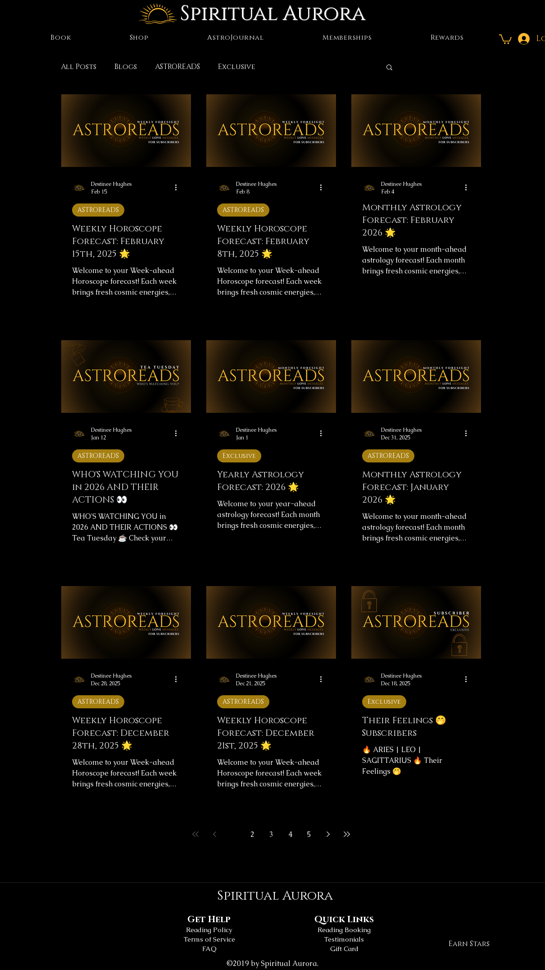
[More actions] (178, 187)
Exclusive (236, 66)
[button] (505, 38)
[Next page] (328, 834)
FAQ (209, 948)
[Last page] (347, 834)
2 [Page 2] (252, 834)
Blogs (125, 66)
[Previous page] (214, 834)
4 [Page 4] (290, 834)
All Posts (78, 66)
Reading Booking (344, 929)
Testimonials (344, 939)
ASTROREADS (177, 66)
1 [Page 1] (234, 834)
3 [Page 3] (271, 834)
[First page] (195, 834)
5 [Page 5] (309, 834)
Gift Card (344, 948)
